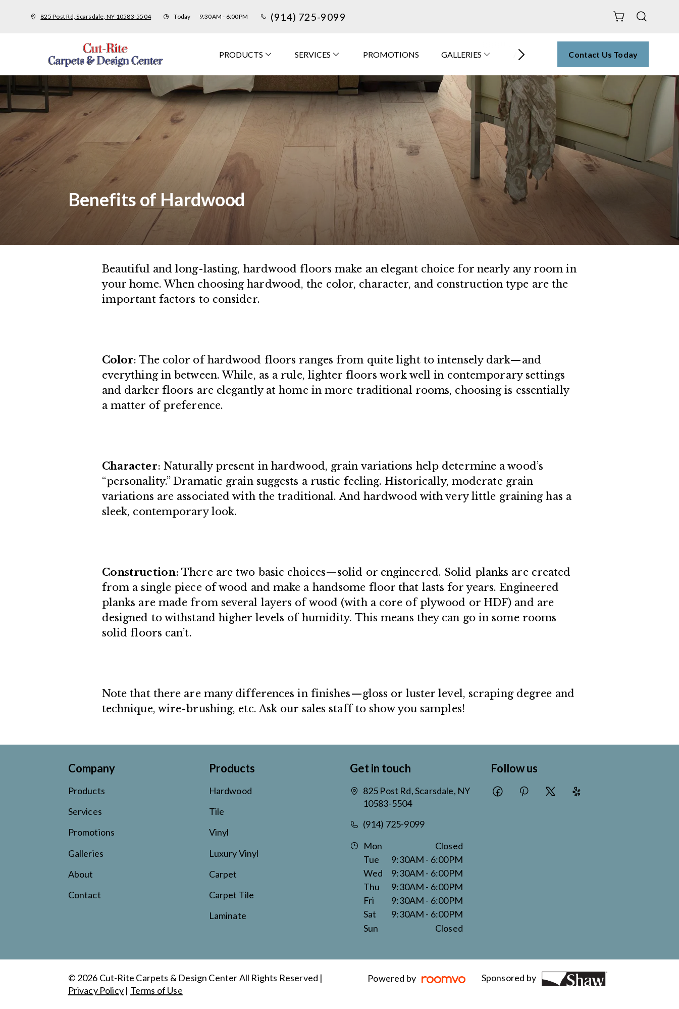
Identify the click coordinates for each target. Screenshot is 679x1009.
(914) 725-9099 (308, 17)
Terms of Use (156, 990)
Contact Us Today (603, 54)
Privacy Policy (96, 990)
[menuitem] (246, 54)
